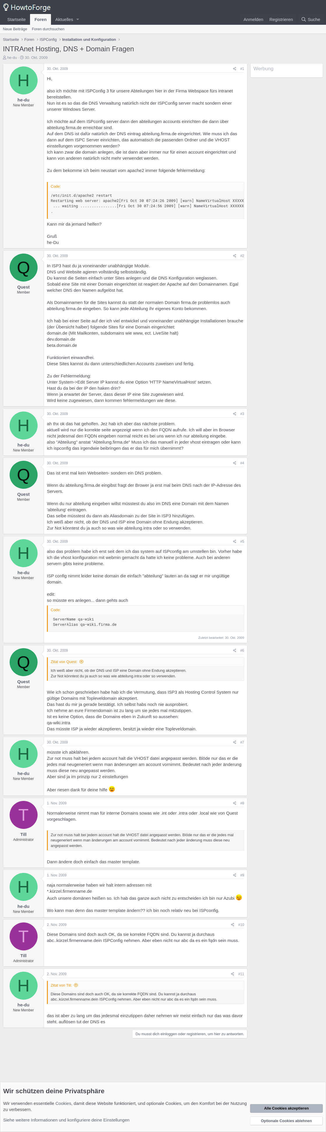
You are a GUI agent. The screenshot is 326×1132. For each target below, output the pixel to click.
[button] (78, 19)
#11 (241, 974)
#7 (242, 742)
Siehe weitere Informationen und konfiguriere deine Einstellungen (66, 1119)
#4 (242, 463)
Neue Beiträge (15, 29)
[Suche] (310, 19)
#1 (242, 69)
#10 (241, 925)
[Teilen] (234, 69)
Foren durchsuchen (48, 29)
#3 (242, 414)
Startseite (16, 19)
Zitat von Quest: (64, 662)
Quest (23, 286)
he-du (12, 57)
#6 (242, 650)
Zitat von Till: (61, 985)
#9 (242, 875)
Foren (40, 19)
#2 (242, 256)
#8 (242, 803)
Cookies (63, 1103)
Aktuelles (64, 19)
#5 (242, 541)
